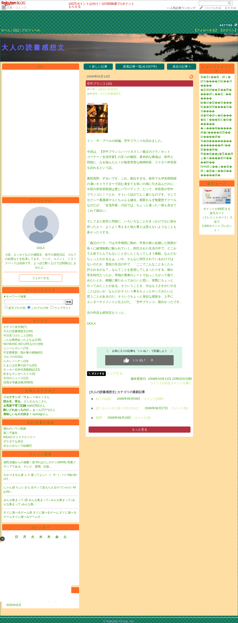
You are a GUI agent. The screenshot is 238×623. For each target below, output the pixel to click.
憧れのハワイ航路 (14, 428)
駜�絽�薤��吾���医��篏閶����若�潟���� (216, 107)
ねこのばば (103, 398)
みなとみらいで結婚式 (17, 445)
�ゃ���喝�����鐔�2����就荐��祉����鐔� (216, 132)
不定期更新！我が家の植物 (20, 352)
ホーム (5, 30)
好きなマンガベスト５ (17, 374)
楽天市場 (230, 8)
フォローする (40, 278)
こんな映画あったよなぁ (19, 339)
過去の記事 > (181, 66)
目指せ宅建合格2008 (16, 382)
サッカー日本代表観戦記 (19, 369)
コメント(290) (153, 398)
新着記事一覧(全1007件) (140, 66)
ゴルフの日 (10, 356)
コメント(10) (159, 383)
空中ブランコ (96, 83)
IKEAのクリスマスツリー (19, 437)
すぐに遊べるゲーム (46, 512)
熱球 (99, 417)
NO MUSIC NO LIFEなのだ (20, 344)
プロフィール (31, 30)
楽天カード (216, 183)
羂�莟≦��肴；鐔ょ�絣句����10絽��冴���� (216, 81)
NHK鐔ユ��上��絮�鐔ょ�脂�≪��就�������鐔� (216, 171)
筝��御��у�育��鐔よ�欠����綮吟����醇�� (216, 158)
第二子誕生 (10, 433)
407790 (226, 25)
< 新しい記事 (98, 66)
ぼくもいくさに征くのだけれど (117, 408)
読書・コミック (17, 7)
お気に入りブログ (40, 391)
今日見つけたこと (14, 335)
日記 (16, 30)
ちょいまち (23, 487)
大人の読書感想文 (14, 331)
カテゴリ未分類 (13, 327)
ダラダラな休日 (13, 441)
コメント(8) (179, 408)
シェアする (115, 373)
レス (27, 474)
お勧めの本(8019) (107, 89)
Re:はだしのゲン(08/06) (51, 462)
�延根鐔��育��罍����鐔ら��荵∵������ (216, 94)
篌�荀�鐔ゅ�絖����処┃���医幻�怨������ (216, 120)
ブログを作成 (212, 8)
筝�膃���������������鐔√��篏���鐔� (216, 145)
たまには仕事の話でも (17, 365)
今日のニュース (13, 378)
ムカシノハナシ (13, 361)
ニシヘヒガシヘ (13, 348)
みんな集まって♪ (40, 500)
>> (181, 8)
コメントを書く (181, 383)
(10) (109, 83)
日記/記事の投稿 (41, 422)
